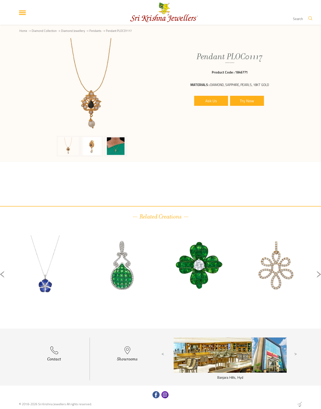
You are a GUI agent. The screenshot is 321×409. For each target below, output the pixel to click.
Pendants (95, 31)
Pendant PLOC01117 (119, 31)
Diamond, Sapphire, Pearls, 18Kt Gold (239, 84)
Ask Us (211, 101)
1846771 (241, 72)
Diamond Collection (44, 31)
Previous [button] (2, 274)
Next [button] (319, 274)
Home (23, 31)
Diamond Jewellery (73, 31)
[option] (45, 278)
